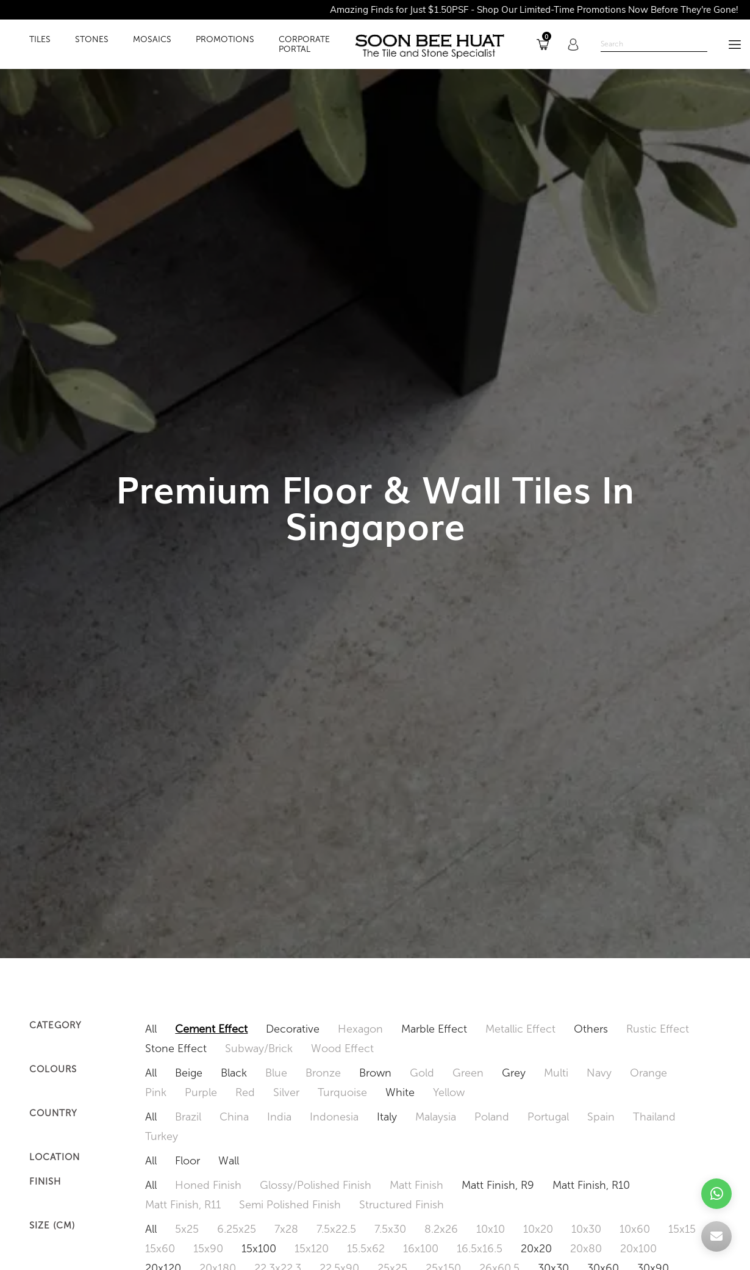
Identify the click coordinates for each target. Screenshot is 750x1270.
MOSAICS (152, 40)
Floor (187, 1160)
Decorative (293, 1029)
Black (234, 1073)
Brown (375, 1073)
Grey (514, 1073)
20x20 (536, 1248)
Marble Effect (434, 1029)
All (151, 1029)
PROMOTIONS (225, 40)
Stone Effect (176, 1048)
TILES (40, 40)
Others (591, 1029)
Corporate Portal (304, 44)
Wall (228, 1160)
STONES (92, 40)
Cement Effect (211, 1029)
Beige (188, 1073)
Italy (387, 1117)
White (400, 1092)
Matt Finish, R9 (498, 1185)
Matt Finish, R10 (591, 1185)
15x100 (258, 1248)
